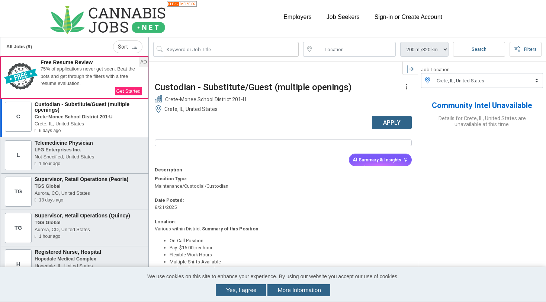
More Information (299, 290)
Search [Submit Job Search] (479, 49)
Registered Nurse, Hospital (68, 252)
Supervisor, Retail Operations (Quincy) (82, 216)
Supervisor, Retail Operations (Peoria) (81, 179)
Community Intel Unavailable (482, 105)
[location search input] (355, 49)
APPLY (392, 122)
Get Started (128, 91)
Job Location (435, 69)
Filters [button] (525, 49)
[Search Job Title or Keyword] (231, 49)
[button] (74, 77)
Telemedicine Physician (64, 143)
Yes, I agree (241, 290)
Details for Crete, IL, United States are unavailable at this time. (482, 121)
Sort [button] (128, 47)
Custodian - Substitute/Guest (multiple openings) (82, 107)
